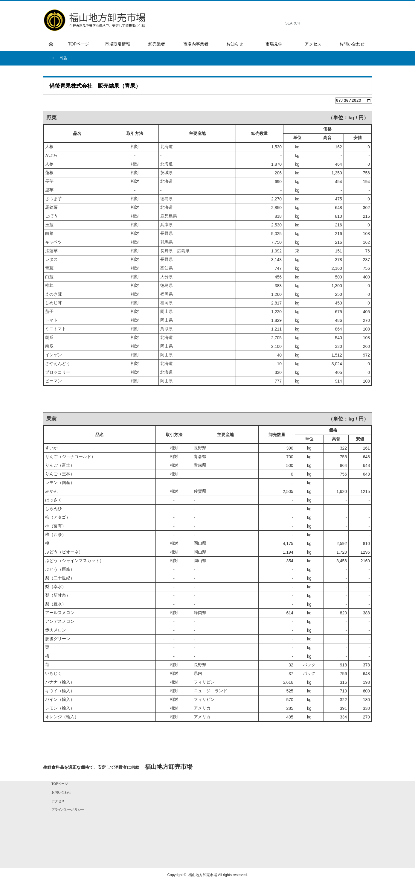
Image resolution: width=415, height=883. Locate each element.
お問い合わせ (61, 793)
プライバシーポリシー (67, 810)
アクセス (58, 801)
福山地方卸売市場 (202, 876)
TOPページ (59, 784)
